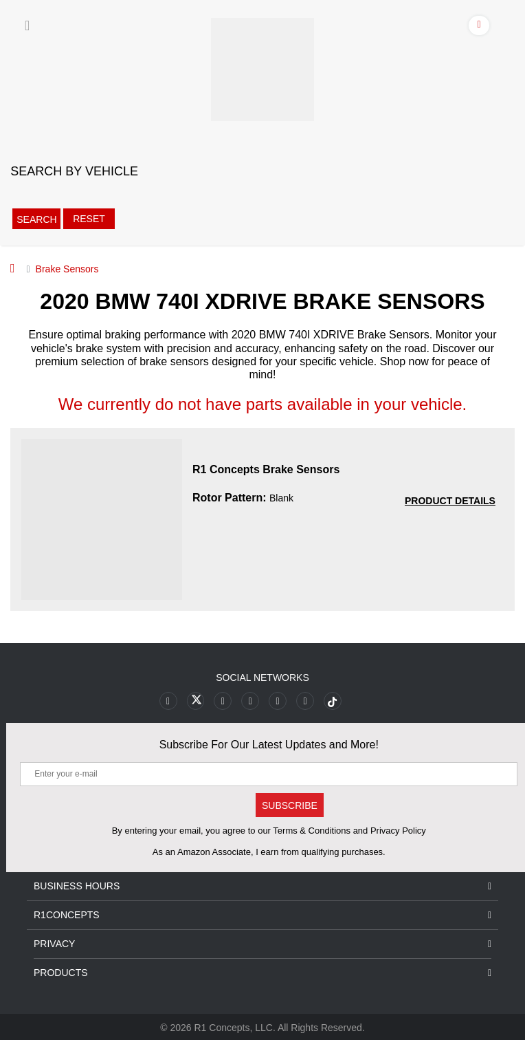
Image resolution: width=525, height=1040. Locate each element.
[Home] (12, 268)
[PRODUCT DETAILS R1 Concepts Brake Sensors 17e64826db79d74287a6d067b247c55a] (450, 501)
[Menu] (27, 25)
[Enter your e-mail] (268, 773)
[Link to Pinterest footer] (250, 700)
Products (262, 972)
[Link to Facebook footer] (170, 700)
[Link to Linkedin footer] (304, 700)
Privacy (262, 943)
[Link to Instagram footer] (277, 700)
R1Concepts (262, 914)
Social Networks (262, 677)
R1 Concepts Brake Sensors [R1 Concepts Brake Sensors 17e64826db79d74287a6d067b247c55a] (265, 469)
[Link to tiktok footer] (330, 700)
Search (36, 219)
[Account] (479, 27)
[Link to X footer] (196, 700)
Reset (87, 218)
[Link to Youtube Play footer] (223, 700)
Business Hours (262, 885)
